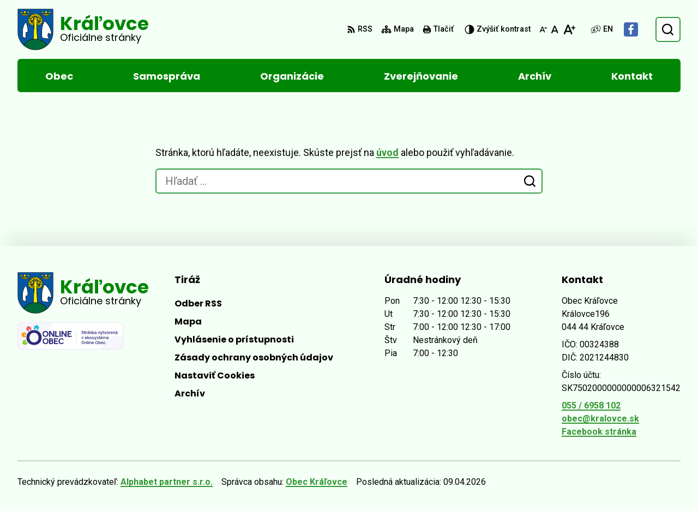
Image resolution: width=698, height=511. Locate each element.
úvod (387, 152)
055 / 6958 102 (591, 405)
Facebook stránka (599, 431)
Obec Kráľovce (316, 482)
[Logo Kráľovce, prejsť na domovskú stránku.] (83, 29)
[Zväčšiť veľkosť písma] (569, 29)
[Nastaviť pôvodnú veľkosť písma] (555, 29)
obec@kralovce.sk (600, 418)
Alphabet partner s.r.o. (167, 482)
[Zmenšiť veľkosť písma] (543, 29)
